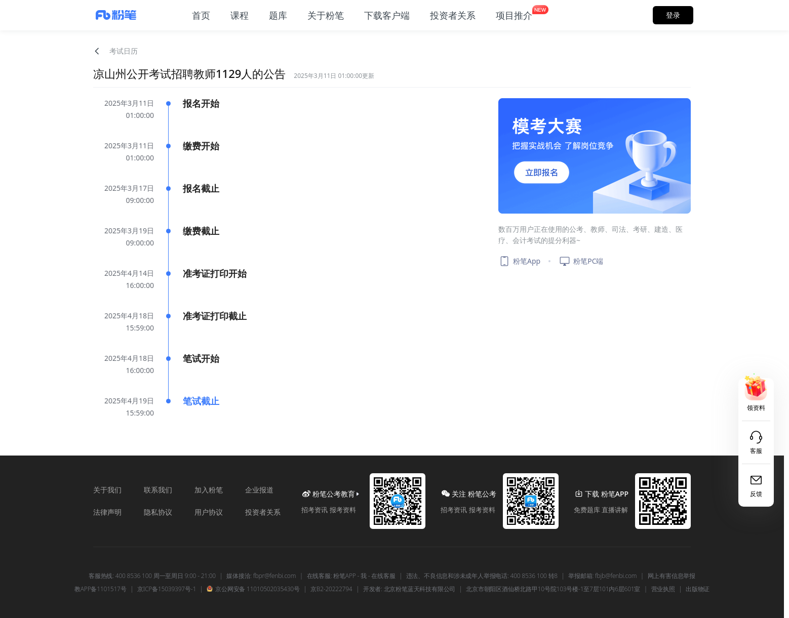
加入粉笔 (208, 490)
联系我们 (158, 490)
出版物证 (697, 589)
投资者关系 (263, 512)
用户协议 (208, 512)
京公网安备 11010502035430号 (253, 589)
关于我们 (107, 490)
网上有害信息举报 (671, 576)
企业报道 (259, 490)
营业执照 (663, 589)
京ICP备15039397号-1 (166, 589)
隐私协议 (158, 512)
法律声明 (107, 512)
